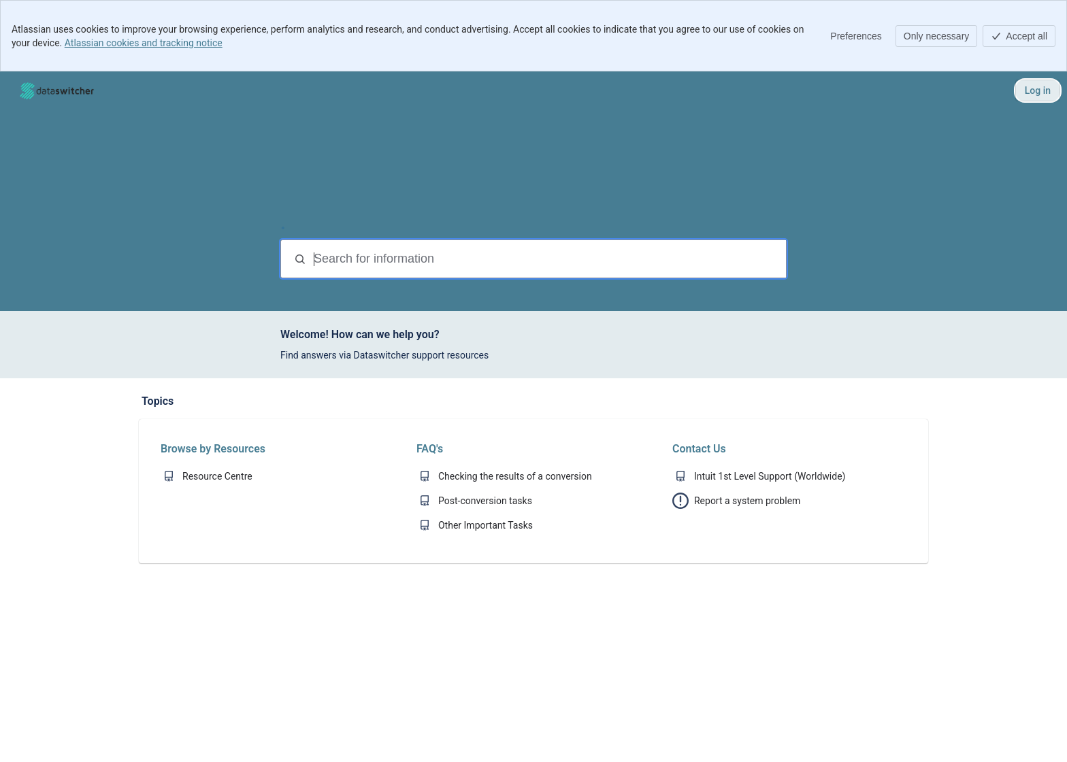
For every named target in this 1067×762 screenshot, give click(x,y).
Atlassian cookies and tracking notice (144, 42)
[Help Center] (57, 90)
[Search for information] (548, 259)
